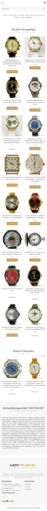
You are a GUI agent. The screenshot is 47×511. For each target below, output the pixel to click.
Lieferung (27, 486)
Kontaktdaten (28, 489)
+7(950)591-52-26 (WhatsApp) (11, 490)
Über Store (28, 484)
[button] (44, 356)
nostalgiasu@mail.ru (8, 488)
